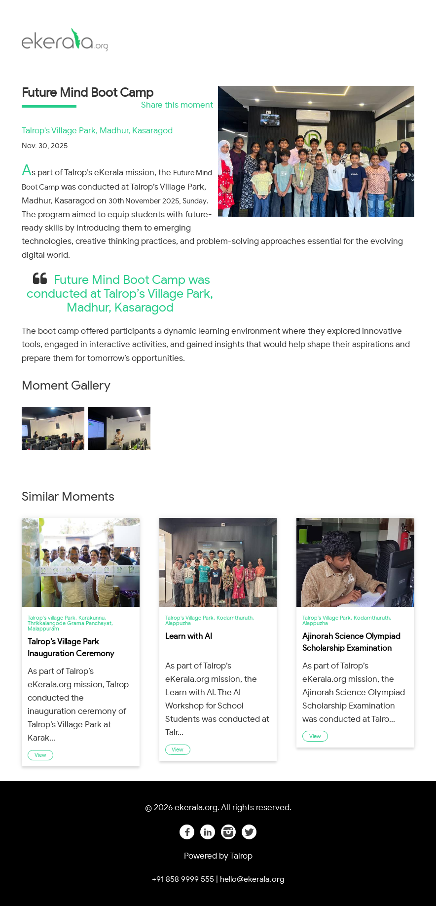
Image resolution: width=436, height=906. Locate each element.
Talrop (240, 856)
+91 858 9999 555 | (185, 879)
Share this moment (177, 105)
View (40, 755)
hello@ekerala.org (252, 879)
